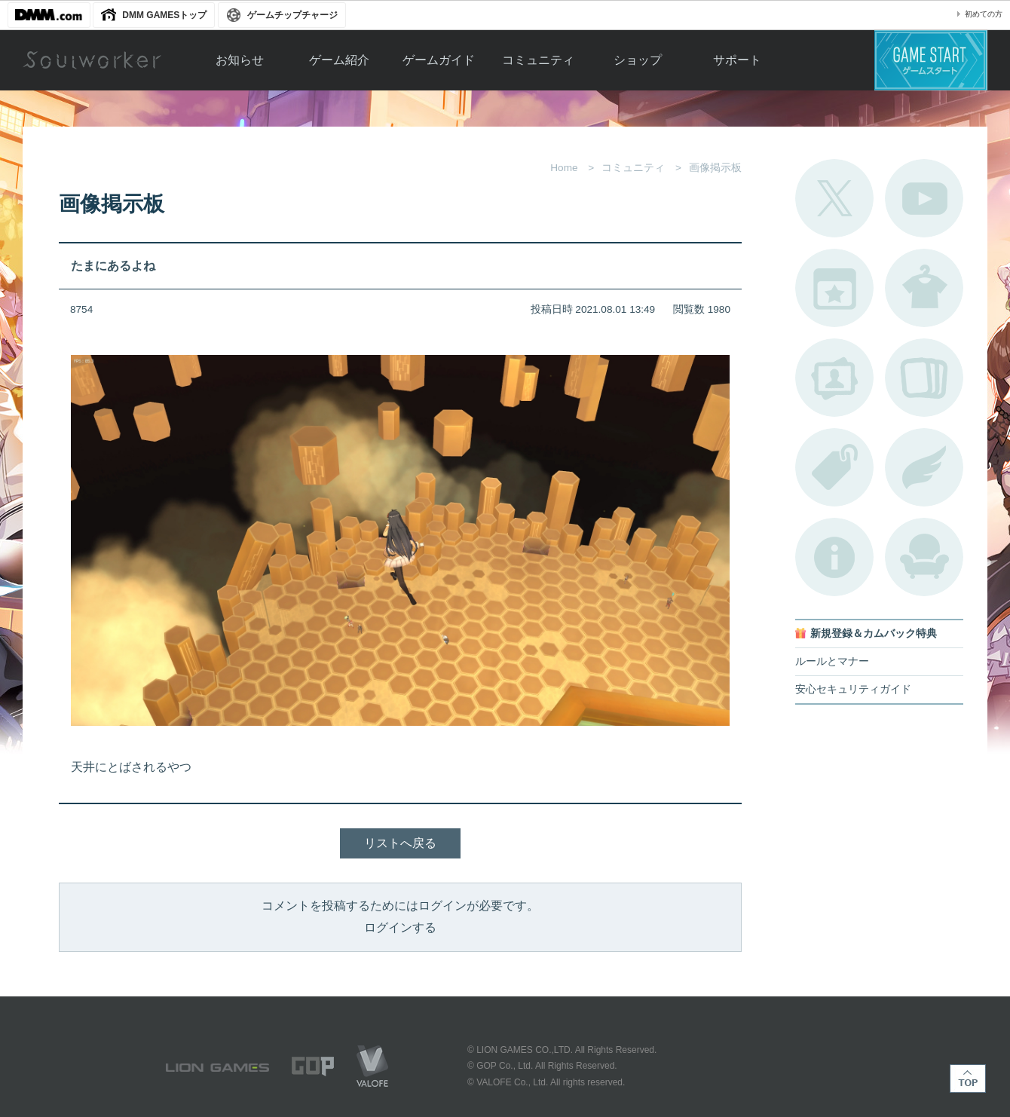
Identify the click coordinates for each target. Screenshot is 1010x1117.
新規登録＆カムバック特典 (873, 633)
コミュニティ (538, 60)
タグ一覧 (834, 467)
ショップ (638, 60)
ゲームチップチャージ (292, 15)
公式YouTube (924, 198)
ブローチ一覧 (924, 467)
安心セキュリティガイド (853, 689)
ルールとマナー (832, 661)
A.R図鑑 (924, 377)
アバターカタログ (924, 288)
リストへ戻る (400, 843)
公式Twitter (834, 198)
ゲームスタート (930, 60)
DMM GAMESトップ (164, 15)
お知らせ (240, 60)
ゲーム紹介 (339, 60)
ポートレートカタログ (834, 377)
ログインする (400, 927)
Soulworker (92, 60)
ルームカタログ (924, 557)
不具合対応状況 (834, 557)
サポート (737, 60)
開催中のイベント (834, 288)
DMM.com (49, 15)
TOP (968, 1078)
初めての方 (983, 14)
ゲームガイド (438, 60)
